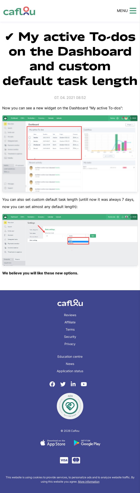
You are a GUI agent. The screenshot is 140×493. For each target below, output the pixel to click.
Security (70, 337)
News (70, 364)
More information (89, 481)
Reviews (70, 315)
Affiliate (70, 322)
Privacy (70, 344)
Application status (70, 371)
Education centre (70, 356)
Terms (70, 329)
